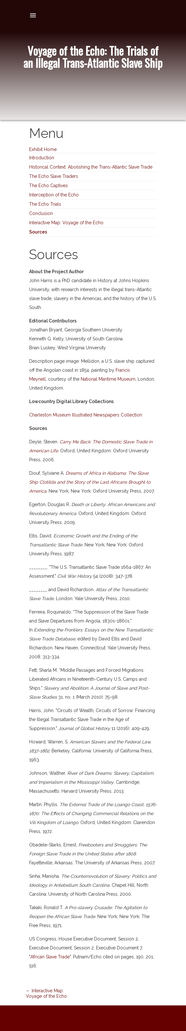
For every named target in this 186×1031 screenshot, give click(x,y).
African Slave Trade (50, 956)
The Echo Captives (48, 185)
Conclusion (41, 213)
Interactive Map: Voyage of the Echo (66, 222)
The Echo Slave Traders (53, 176)
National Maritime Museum (108, 379)
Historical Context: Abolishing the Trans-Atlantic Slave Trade (90, 167)
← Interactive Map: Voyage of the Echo (46, 993)
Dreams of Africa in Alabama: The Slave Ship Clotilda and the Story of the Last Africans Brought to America (89, 482)
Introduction (41, 157)
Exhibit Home (43, 149)
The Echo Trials (45, 204)
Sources (38, 231)
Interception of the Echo (54, 194)
